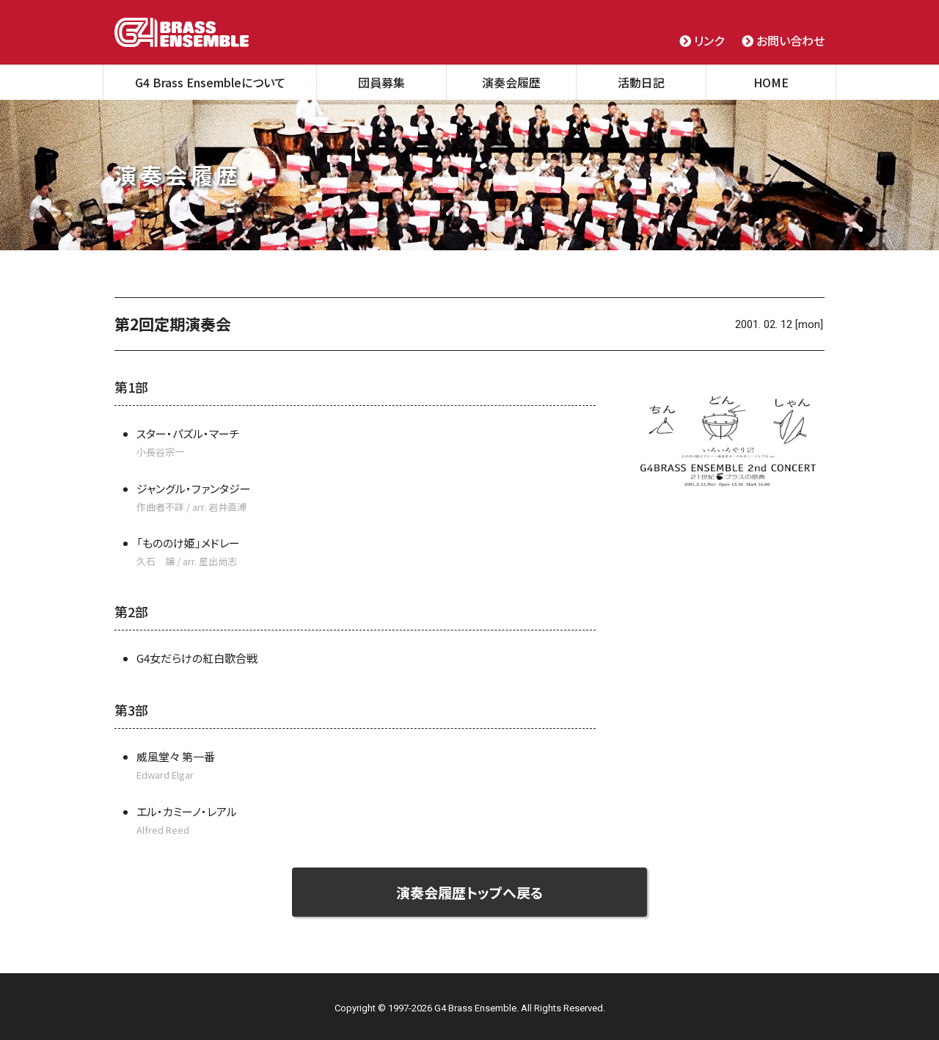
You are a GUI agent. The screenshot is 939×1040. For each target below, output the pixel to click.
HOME (771, 82)
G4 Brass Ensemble (181, 32)
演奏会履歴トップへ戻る (470, 892)
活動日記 (641, 82)
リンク (701, 40)
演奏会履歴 (511, 82)
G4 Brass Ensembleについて (210, 82)
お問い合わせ (783, 40)
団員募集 (381, 82)
